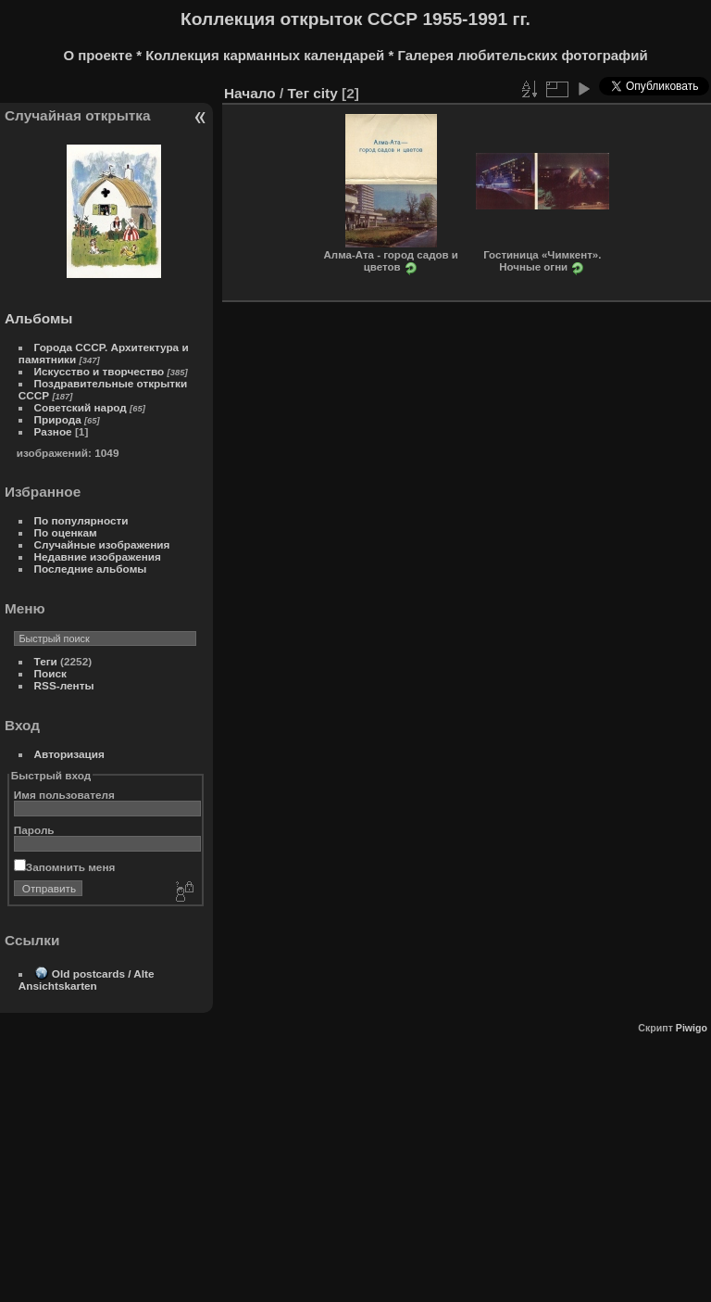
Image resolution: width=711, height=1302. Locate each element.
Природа (57, 419)
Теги (45, 661)
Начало (250, 93)
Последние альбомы (90, 569)
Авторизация (69, 754)
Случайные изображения (102, 544)
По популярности (81, 520)
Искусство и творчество (99, 371)
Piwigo (691, 1027)
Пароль (34, 830)
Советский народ (80, 407)
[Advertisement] (353, 1163)
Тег (298, 93)
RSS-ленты (64, 685)
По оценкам (65, 532)
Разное (53, 431)
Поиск (50, 673)
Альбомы (38, 318)
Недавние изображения (97, 556)
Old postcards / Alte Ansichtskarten (87, 979)
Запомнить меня (65, 867)
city (325, 93)
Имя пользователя (64, 795)
